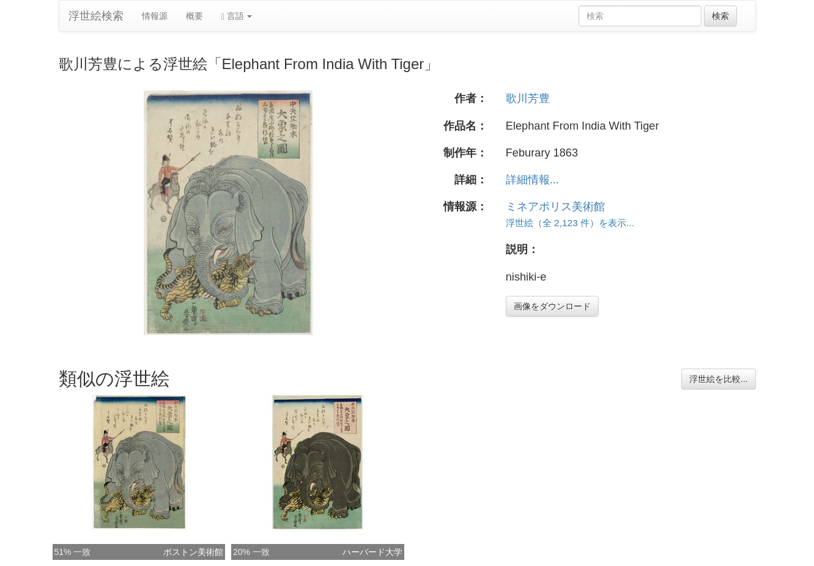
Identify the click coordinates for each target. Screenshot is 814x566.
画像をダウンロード (552, 306)
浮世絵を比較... (718, 379)
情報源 (155, 16)
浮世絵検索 (96, 16)
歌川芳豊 (528, 98)
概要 (194, 16)
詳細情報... (532, 180)
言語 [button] (237, 16)
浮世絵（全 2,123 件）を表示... (570, 223)
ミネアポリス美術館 (555, 206)
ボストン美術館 (193, 552)
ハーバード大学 (372, 552)
